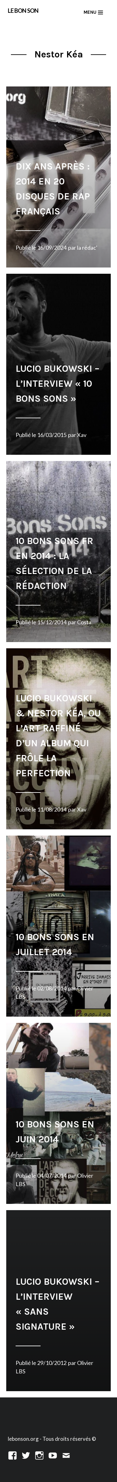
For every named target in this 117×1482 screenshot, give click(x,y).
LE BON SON (23, 10)
